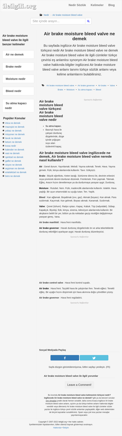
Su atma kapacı (85, 89)
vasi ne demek (12, 153)
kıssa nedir (10, 146)
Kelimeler (97, 5)
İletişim (66, 428)
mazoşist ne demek (14, 127)
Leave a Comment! (79, 384)
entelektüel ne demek (15, 172)
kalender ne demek (14, 149)
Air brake (102, 85)
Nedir (46, 15)
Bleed (98, 89)
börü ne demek (12, 176)
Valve (112, 85)
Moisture (71, 89)
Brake (60, 89)
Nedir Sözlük (77, 5)
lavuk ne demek (13, 138)
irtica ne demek (12, 123)
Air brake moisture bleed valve (67, 15)
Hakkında (57, 428)
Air (40, 166)
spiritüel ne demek (14, 157)
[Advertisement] (93, 123)
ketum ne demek (13, 142)
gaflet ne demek (13, 161)
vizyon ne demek (13, 165)
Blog (111, 5)
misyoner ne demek (15, 134)
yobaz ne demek (13, 130)
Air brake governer (86, 85)
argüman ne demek (14, 168)
